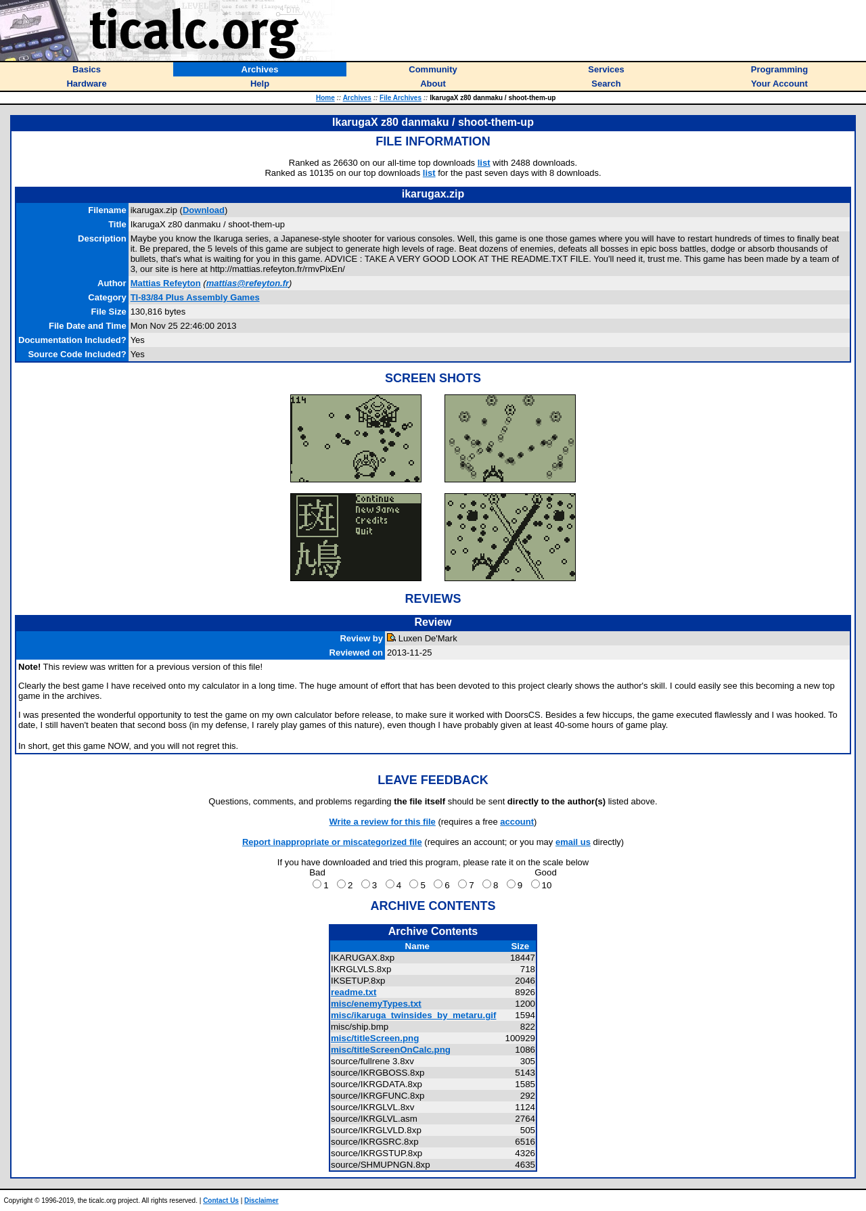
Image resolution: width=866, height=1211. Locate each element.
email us (573, 842)
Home (325, 97)
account (517, 822)
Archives (357, 97)
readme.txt (353, 992)
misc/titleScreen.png (375, 1038)
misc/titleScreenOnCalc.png (391, 1050)
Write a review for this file (382, 822)
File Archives (400, 97)
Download (204, 210)
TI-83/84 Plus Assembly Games (195, 297)
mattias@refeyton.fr (247, 283)
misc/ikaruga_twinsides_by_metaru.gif (413, 1015)
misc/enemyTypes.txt (376, 1004)
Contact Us (221, 1200)
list (484, 163)
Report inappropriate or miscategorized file (332, 842)
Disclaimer (261, 1200)
